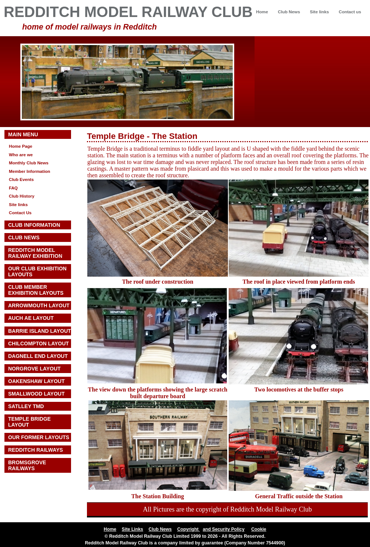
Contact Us (20, 212)
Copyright (188, 529)
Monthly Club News (28, 162)
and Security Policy (224, 529)
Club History (21, 196)
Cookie (258, 529)
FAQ (13, 187)
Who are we (21, 154)
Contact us (350, 11)
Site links (319, 11)
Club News (289, 11)
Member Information (29, 171)
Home (262, 11)
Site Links (132, 529)
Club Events (21, 179)
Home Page (20, 146)
